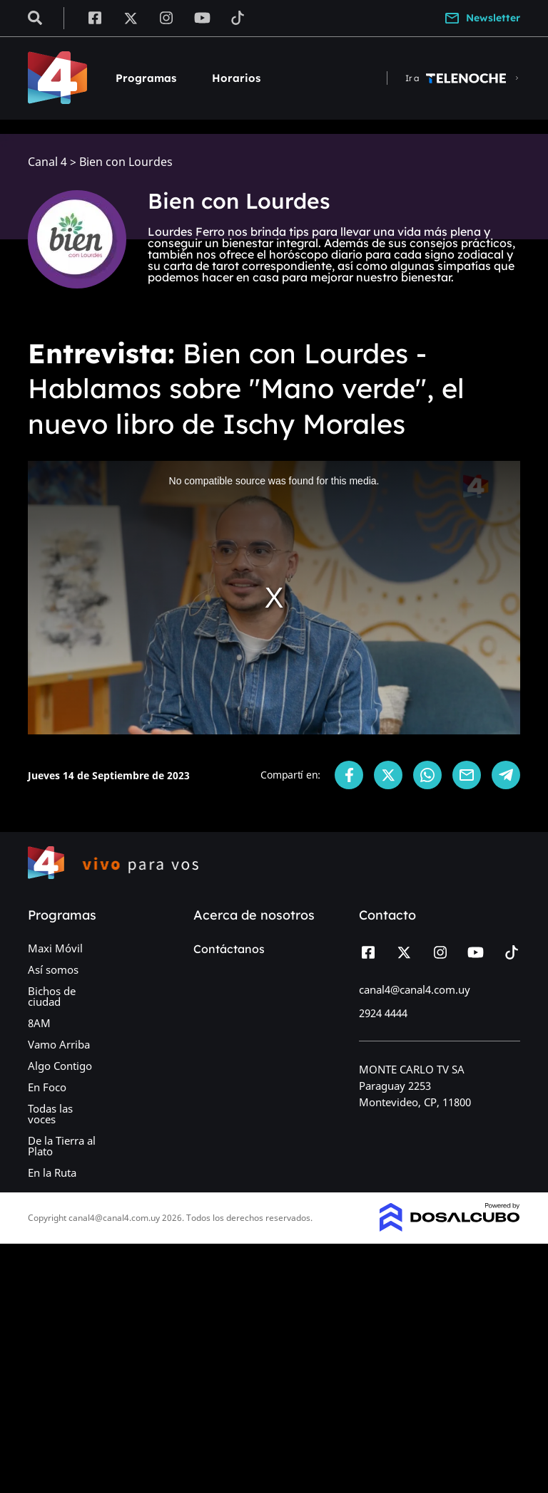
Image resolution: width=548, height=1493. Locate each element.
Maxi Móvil (55, 948)
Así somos (53, 969)
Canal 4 (47, 162)
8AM (39, 1023)
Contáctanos (229, 949)
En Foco (47, 1087)
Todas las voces (50, 1113)
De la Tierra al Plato (62, 1145)
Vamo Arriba (59, 1044)
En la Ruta (52, 1172)
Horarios (236, 78)
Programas (146, 78)
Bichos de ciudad (52, 996)
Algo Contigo (60, 1065)
